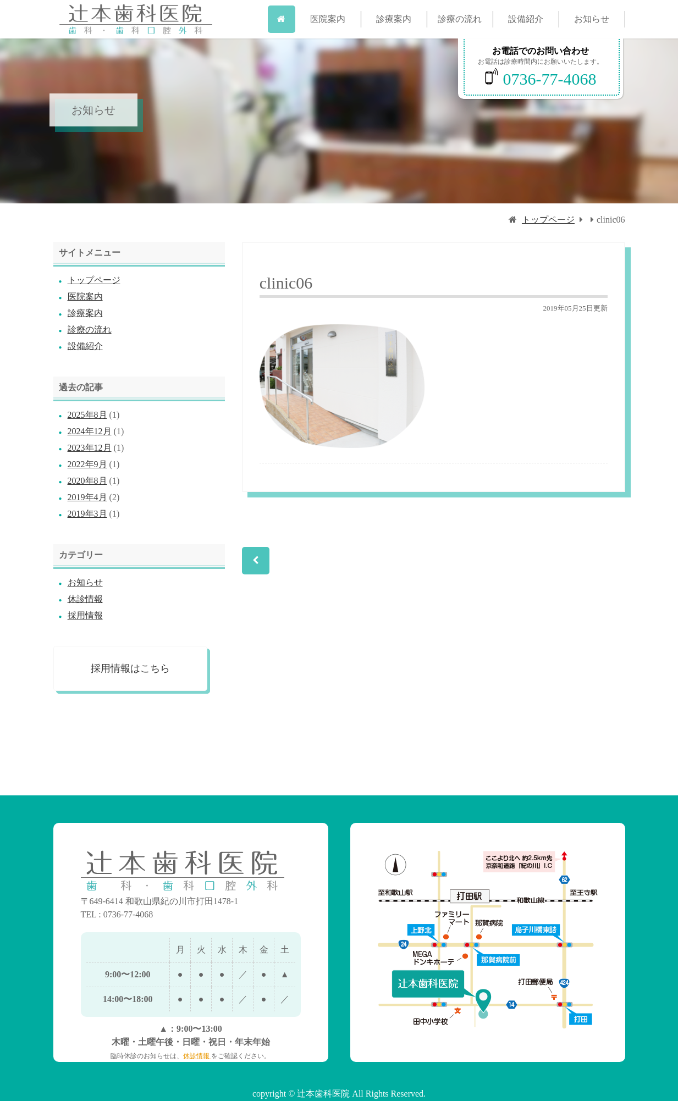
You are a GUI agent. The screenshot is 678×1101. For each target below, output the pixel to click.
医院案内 (327, 19)
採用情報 (85, 615)
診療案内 (393, 19)
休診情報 (85, 599)
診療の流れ (460, 19)
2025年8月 (87, 414)
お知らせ (591, 19)
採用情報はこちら (130, 668)
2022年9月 (87, 464)
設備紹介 (525, 19)
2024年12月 (90, 431)
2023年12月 (90, 447)
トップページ (548, 219)
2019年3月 (87, 513)
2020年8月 (87, 480)
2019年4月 (87, 497)
